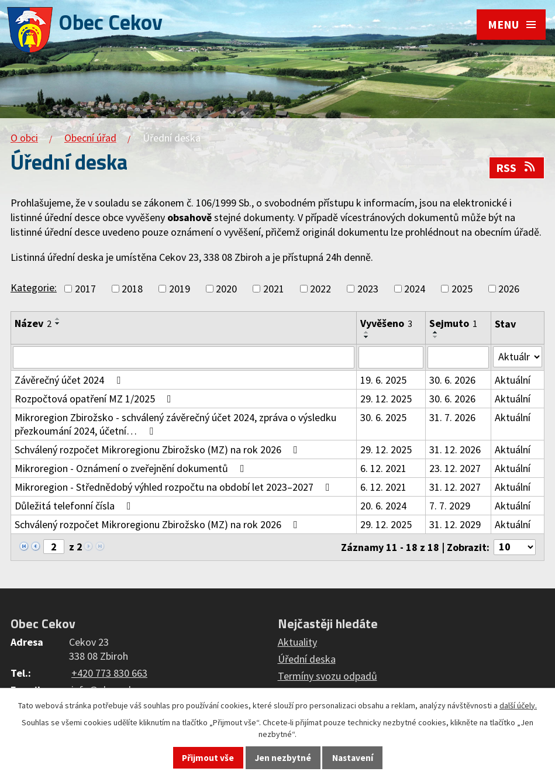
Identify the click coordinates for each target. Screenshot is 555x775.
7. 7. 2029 (449, 505)
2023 (367, 288)
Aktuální (512, 380)
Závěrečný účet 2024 (70, 380)
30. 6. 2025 (383, 417)
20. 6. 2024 (383, 505)
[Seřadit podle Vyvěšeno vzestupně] (366, 332)
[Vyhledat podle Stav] (517, 356)
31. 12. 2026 (455, 449)
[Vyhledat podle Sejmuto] (458, 357)
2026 (508, 288)
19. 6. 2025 (383, 380)
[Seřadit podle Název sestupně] (57, 323)
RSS (516, 168)
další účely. (518, 705)
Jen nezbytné (283, 757)
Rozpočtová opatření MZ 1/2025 (95, 398)
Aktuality (297, 642)
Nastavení (352, 757)
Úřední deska (307, 659)
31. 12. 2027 (455, 487)
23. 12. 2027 (455, 468)
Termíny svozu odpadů (327, 676)
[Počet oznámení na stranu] (515, 547)
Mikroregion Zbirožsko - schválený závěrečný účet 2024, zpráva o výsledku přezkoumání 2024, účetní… (175, 424)
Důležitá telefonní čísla (75, 505)
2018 (132, 288)
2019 (179, 288)
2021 (273, 288)
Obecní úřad (90, 137)
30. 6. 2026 (452, 380)
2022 (320, 288)
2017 (85, 288)
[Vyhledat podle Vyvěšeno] (390, 357)
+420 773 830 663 (109, 673)
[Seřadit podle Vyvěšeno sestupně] (366, 337)
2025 (462, 288)
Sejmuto (453, 323)
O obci (24, 137)
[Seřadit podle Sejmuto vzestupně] (435, 332)
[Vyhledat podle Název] (183, 357)
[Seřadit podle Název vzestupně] (57, 318)
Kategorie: (34, 287)
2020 (226, 288)
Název (33, 323)
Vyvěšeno (386, 323)
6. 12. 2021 (383, 468)
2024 (414, 288)
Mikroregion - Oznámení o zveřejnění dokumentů (132, 468)
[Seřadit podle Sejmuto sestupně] (435, 337)
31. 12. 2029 (455, 524)
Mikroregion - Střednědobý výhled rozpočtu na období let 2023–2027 (175, 487)
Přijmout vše (208, 757)
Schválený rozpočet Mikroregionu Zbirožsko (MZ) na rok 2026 (158, 449)
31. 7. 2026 (452, 417)
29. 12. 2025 (386, 398)
